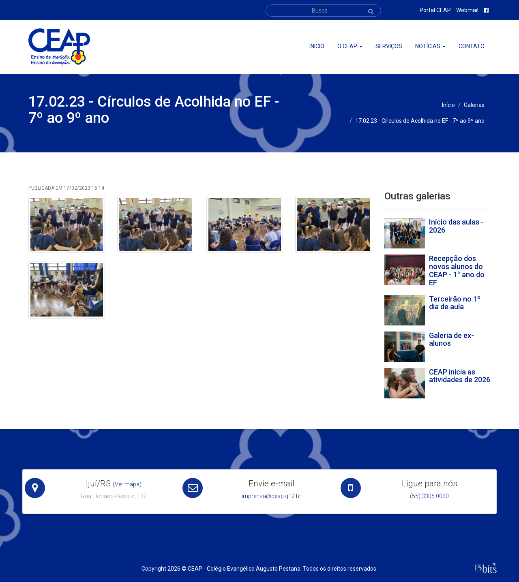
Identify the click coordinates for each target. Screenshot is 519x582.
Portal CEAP (435, 10)
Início (316, 46)
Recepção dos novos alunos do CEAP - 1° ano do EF (457, 270)
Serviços (388, 46)
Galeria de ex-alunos (451, 339)
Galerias (474, 105)
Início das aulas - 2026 (456, 226)
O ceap (349, 46)
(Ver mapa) (127, 484)
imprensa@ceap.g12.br (271, 496)
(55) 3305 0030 (429, 496)
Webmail (467, 10)
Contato (472, 46)
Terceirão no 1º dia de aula (454, 303)
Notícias (430, 46)
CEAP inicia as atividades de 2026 (459, 376)
